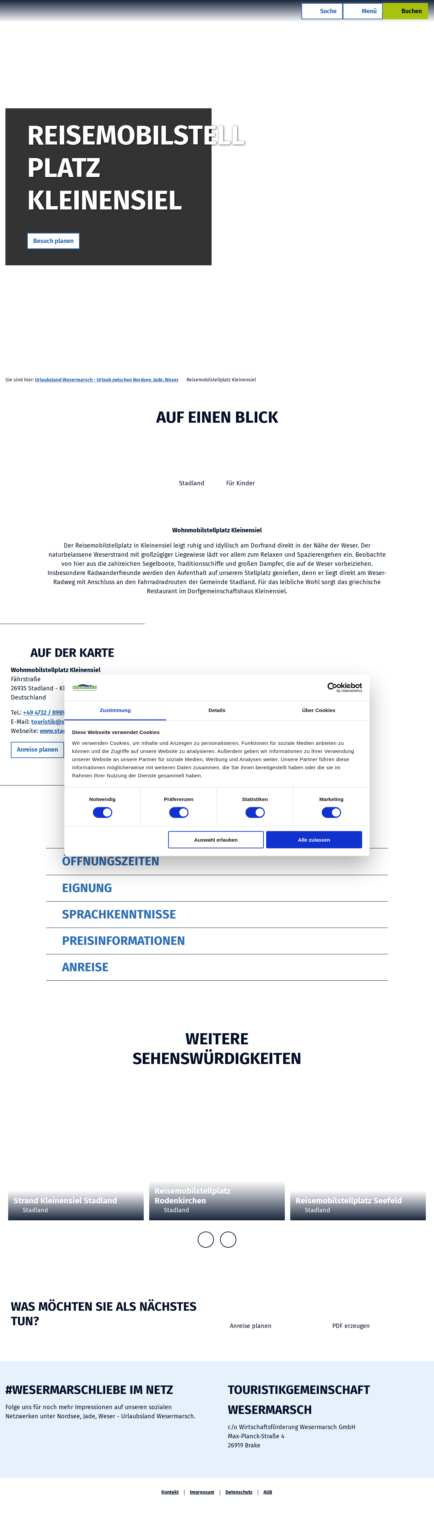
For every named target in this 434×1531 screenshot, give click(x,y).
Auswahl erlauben (216, 839)
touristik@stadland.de (63, 722)
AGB (267, 1492)
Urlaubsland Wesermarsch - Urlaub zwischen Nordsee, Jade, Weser (107, 380)
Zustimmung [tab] (115, 710)
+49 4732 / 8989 (44, 712)
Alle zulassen (314, 839)
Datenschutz (238, 1492)
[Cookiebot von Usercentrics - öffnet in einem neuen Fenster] (332, 688)
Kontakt (170, 1492)
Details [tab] (217, 710)
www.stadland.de (63, 731)
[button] (53, 241)
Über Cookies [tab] (318, 710)
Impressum (202, 1492)
